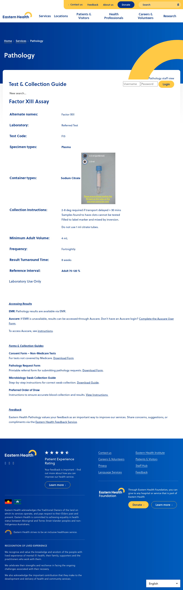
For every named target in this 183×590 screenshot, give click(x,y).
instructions (45, 331)
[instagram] (9, 463)
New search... (17, 93)
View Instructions (97, 395)
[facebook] (5, 463)
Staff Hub (142, 465)
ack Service (70, 422)
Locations (61, 16)
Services (45, 16)
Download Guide (88, 382)
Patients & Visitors (84, 16)
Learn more (56, 485)
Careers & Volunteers (145, 16)
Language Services (110, 472)
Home (8, 41)
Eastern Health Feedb (49, 422)
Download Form (63, 358)
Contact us (76, 4)
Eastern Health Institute (150, 453)
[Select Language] (163, 583)
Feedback (92, 4)
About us (108, 4)
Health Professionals (113, 16)
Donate (126, 4)
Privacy (102, 465)
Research (169, 16)
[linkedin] (13, 463)
